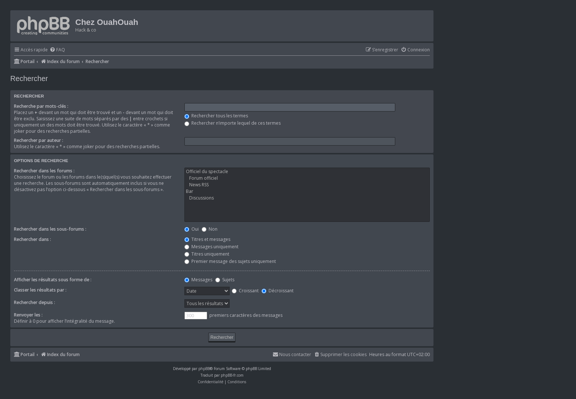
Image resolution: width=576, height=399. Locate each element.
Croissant (245, 291)
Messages (198, 280)
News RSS (307, 185)
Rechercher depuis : (34, 302)
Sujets (224, 280)
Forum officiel (307, 178)
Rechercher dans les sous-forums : (50, 229)
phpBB (204, 368)
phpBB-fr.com (232, 375)
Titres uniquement (206, 254)
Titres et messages (207, 239)
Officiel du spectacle (307, 171)
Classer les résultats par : (40, 290)
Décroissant (278, 291)
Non (209, 229)
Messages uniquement (211, 247)
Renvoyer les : (28, 315)
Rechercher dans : (32, 239)
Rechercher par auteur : (38, 140)
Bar (307, 191)
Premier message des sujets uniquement (230, 261)
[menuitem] (57, 50)
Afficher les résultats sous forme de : (52, 280)
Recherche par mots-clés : (41, 106)
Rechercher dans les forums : (44, 171)
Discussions (307, 198)
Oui (191, 229)
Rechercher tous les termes (216, 116)
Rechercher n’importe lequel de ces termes (232, 123)
